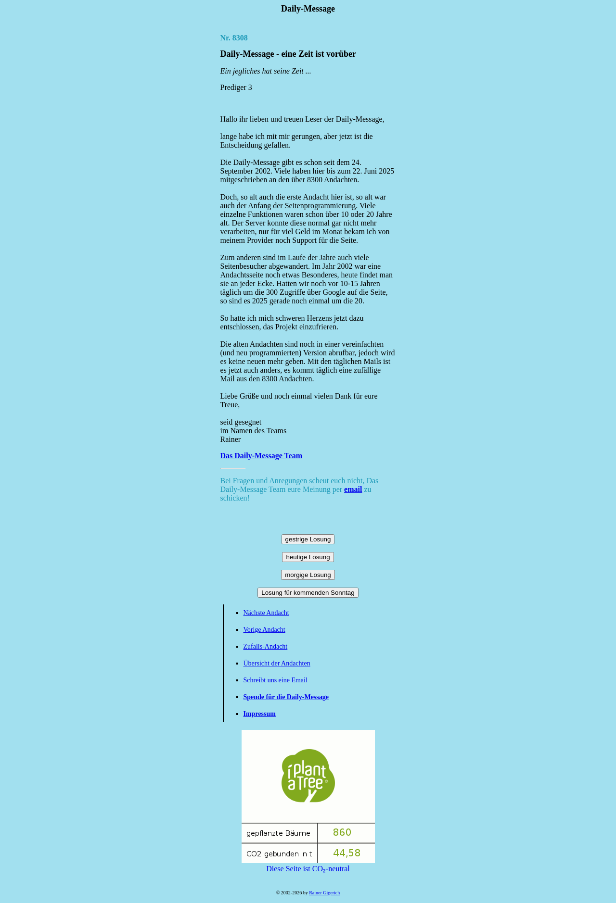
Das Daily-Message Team (261, 456)
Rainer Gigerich (324, 892)
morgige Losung (308, 574)
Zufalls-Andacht (266, 646)
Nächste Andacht (266, 612)
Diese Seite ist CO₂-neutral (308, 864)
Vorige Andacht (264, 629)
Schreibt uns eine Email (276, 680)
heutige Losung (308, 557)
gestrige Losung (308, 539)
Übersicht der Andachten (277, 663)
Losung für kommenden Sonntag (307, 592)
